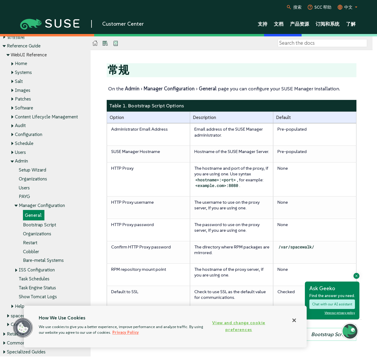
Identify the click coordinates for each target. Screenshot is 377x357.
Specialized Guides (26, 352)
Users (20, 152)
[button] (22, 327)
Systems (23, 72)
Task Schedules (34, 279)
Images (22, 90)
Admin (21, 161)
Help (19, 306)
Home (21, 64)
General (33, 215)
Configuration (28, 134)
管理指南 (16, 37)
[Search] (322, 43)
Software (24, 108)
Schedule (24, 143)
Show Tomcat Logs (38, 296)
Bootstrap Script (39, 225)
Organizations (33, 179)
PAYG (24, 197)
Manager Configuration (42, 205)
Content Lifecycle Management (46, 117)
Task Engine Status (37, 287)
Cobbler (31, 251)
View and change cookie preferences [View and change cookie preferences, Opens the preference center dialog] (238, 326)
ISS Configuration (37, 270)
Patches (23, 99)
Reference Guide (24, 46)
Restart (30, 242)
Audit (20, 126)
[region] (165, 326)
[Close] (294, 320)
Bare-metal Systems (43, 260)
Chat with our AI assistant (332, 304)
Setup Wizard (32, 170)
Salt (19, 81)
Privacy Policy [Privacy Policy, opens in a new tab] (125, 332)
